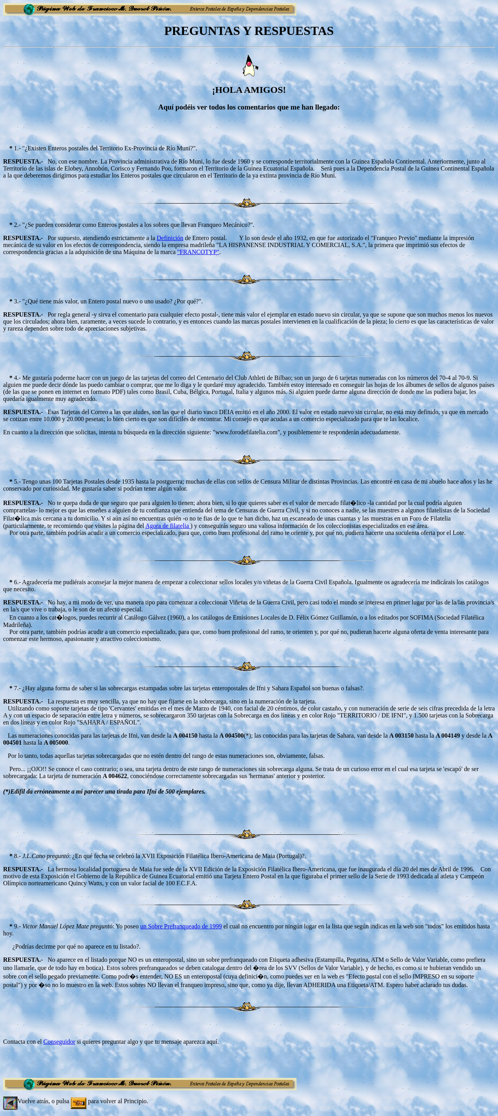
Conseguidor (59, 1041)
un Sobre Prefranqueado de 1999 (181, 926)
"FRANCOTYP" (198, 252)
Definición (170, 238)
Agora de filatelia (168, 525)
